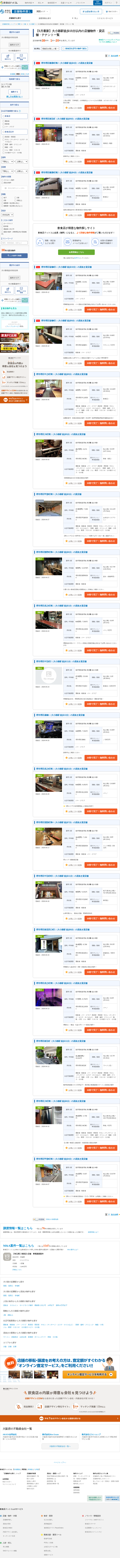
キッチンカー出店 (9, 1536)
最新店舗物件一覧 (33, 1476)
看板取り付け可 (7, 229)
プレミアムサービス (13, 326)
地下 (4, 198)
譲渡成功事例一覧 (53, 1484)
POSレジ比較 (48, 1543)
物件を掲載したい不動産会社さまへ (94, 1498)
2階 (3, 200)
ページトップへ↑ (60, 1462)
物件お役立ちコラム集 (100, 1473)
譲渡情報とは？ (93, 1232)
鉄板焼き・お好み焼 (18, 1337)
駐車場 (4, 226)
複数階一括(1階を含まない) (11, 206)
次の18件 (114, 56)
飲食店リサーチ (90, 1524)
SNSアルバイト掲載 (10, 1551)
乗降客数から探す (33, 1484)
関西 (19, 24)
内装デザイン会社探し (10, 1532)
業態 (14, 1260)
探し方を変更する (14, 97)
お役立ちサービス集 (51, 1547)
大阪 (24, 24)
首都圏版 (17, 1469)
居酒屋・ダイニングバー (37, 1337)
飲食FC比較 (48, 1539)
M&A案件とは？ (72, 1249)
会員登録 (6, 1479)
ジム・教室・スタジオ (11, 1327)
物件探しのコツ (78, 1484)
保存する (8, 57)
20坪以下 (51, 1305)
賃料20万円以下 (61, 1305)
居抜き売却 (6, 1524)
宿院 (5, 1286)
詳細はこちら (17, 1269)
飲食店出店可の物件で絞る (75, 49)
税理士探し (48, 1551)
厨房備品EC (48, 1524)
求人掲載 (6, 1547)
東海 (22, 74)
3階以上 (18, 200)
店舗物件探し (7, 1520)
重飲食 (6, 121)
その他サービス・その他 (30, 1327)
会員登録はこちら (76, 252)
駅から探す (30, 1479)
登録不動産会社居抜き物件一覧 (57, 1476)
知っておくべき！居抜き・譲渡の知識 (106, 1481)
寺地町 (17, 1286)
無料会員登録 (98, 3)
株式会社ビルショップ (91, 1434)
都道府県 (16, 1257)
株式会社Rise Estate (50, 1434)
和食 (49, 1337)
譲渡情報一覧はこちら (18, 1228)
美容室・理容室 (33, 1325)
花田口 (10, 1286)
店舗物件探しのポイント (101, 1479)
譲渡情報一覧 (51, 1481)
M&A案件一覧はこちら (18, 1245)
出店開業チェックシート (93, 1528)
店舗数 (15, 1263)
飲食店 (6, 116)
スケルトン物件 (7, 180)
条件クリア (14, 45)
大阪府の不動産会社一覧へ (60, 1446)
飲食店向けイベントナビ (93, 1532)
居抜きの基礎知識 (52, 1219)
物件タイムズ (77, 1473)
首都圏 (12, 74)
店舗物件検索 (31, 1473)
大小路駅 (32, 24)
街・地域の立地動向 (80, 1479)
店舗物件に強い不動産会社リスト (104, 1476)
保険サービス (48, 1555)
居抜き (5, 1305)
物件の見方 (30, 1489)
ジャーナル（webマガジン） (94, 1520)
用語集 (95, 1484)
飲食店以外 (8, 132)
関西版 (24, 1469)
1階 (17, 198)
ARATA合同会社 (10, 1434)
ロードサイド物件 (26, 1305)
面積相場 (76, 1493)
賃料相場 (76, 1490)
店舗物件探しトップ (8, 24)
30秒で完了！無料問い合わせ (101, 108)
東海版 (30, 1469)
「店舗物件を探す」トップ (12, 1473)
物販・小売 (99, 1325)
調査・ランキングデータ (81, 1476)
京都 (9, 1347)
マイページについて (9, 1484)
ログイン (77, 258)
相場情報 (76, 1487)
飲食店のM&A (7, 1528)
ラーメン (6, 1337)
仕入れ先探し (48, 1520)
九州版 (36, 1469)
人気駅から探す (32, 1486)
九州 (27, 74)
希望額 (15, 1266)
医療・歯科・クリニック (85, 1325)
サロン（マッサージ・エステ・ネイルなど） (57, 1325)
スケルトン (14, 1305)
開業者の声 (77, 1481)
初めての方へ (7, 1482)
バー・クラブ (8, 127)
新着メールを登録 (21, 57)
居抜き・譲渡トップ (54, 1473)
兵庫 (14, 1347)
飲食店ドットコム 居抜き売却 (112, 1498)
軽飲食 (6, 124)
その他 (55, 1337)
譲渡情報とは (51, 1479)
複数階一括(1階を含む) (10, 203)
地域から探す (31, 1481)
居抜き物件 (6, 183)
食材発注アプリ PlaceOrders (53, 1528)
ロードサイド (7, 223)
